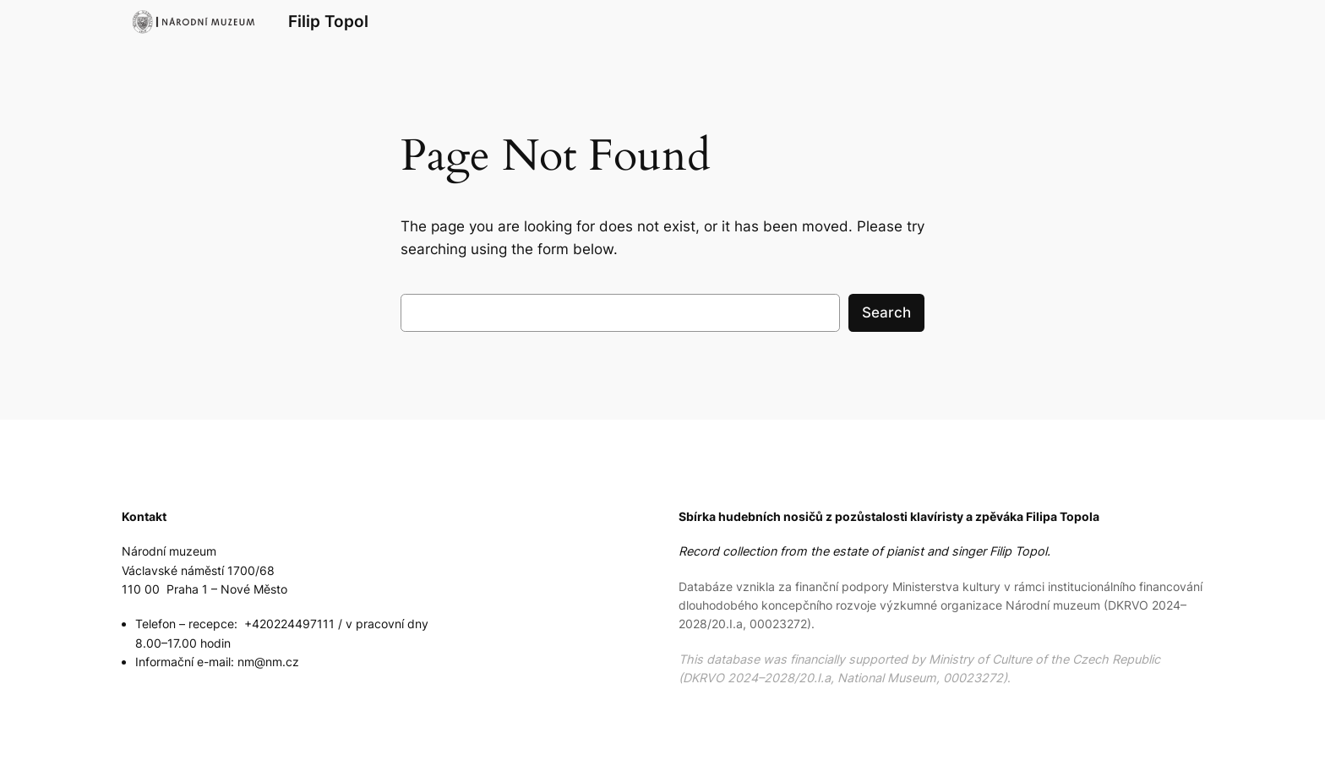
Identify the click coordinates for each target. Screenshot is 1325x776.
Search (886, 312)
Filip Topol (328, 21)
